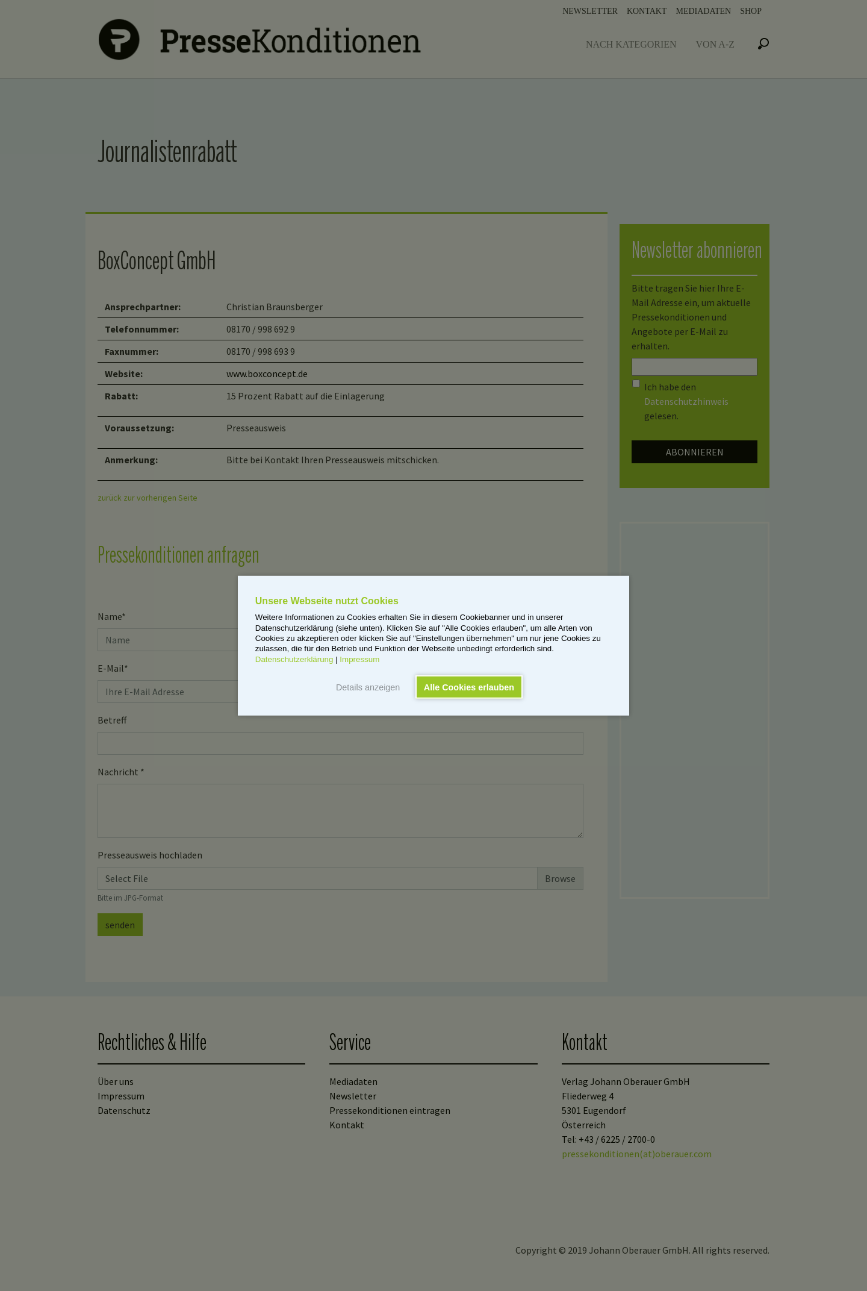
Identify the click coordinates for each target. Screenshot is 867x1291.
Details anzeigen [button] (368, 687)
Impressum (359, 658)
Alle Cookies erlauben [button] (469, 687)
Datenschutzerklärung (294, 658)
